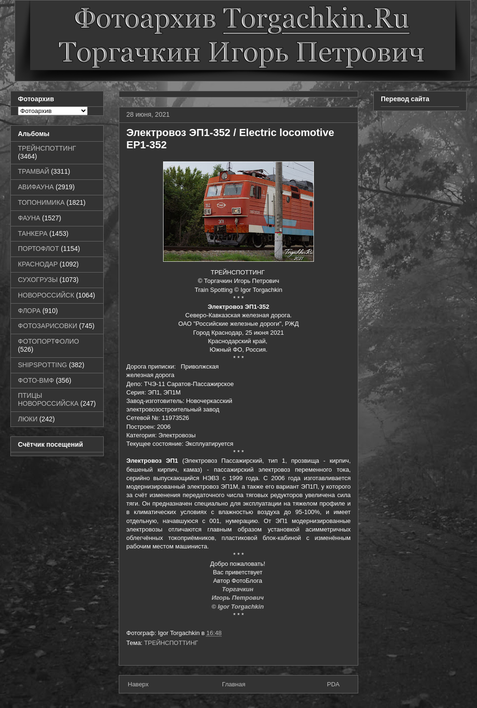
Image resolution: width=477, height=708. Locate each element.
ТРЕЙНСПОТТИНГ (171, 642)
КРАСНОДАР (38, 264)
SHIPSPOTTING (42, 365)
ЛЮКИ (28, 419)
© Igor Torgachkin (239, 606)
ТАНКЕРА (33, 233)
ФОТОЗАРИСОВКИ (47, 326)
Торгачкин (238, 589)
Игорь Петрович (238, 597)
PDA (333, 684)
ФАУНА (29, 218)
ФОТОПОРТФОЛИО (48, 341)
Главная (233, 684)
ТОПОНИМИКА (41, 202)
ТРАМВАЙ (33, 171)
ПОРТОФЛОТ (38, 248)
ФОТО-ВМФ (36, 380)
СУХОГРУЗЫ (38, 279)
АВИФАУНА (36, 187)
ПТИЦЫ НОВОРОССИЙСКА (48, 399)
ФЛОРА (29, 310)
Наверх (138, 684)
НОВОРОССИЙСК (46, 295)
